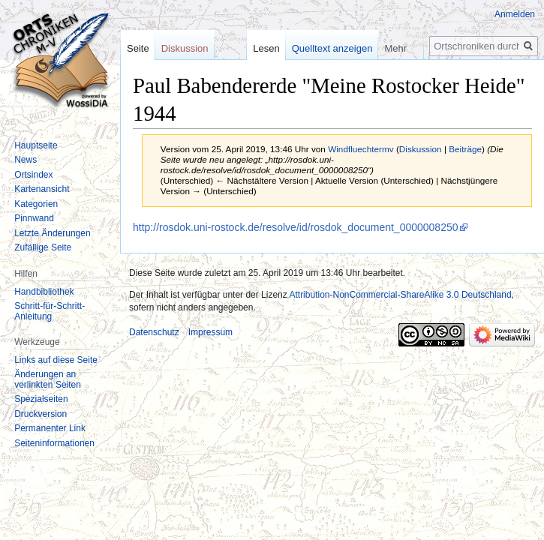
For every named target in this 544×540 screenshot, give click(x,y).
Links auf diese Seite (56, 360)
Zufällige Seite (42, 247)
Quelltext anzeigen (332, 48)
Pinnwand (34, 218)
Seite (138, 48)
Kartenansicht (41, 189)
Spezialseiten (41, 399)
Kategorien (36, 204)
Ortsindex (33, 175)
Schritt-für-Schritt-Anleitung (49, 311)
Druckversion (40, 414)
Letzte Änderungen (52, 233)
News (25, 159)
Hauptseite (35, 145)
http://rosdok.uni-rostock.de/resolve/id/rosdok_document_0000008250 (295, 227)
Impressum (210, 332)
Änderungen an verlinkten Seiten (47, 379)
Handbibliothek (44, 291)
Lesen (266, 48)
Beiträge (465, 149)
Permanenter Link (50, 428)
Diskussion (420, 149)
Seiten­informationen (54, 443)
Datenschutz (154, 332)
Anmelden (514, 14)
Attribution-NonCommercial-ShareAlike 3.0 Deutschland (400, 295)
